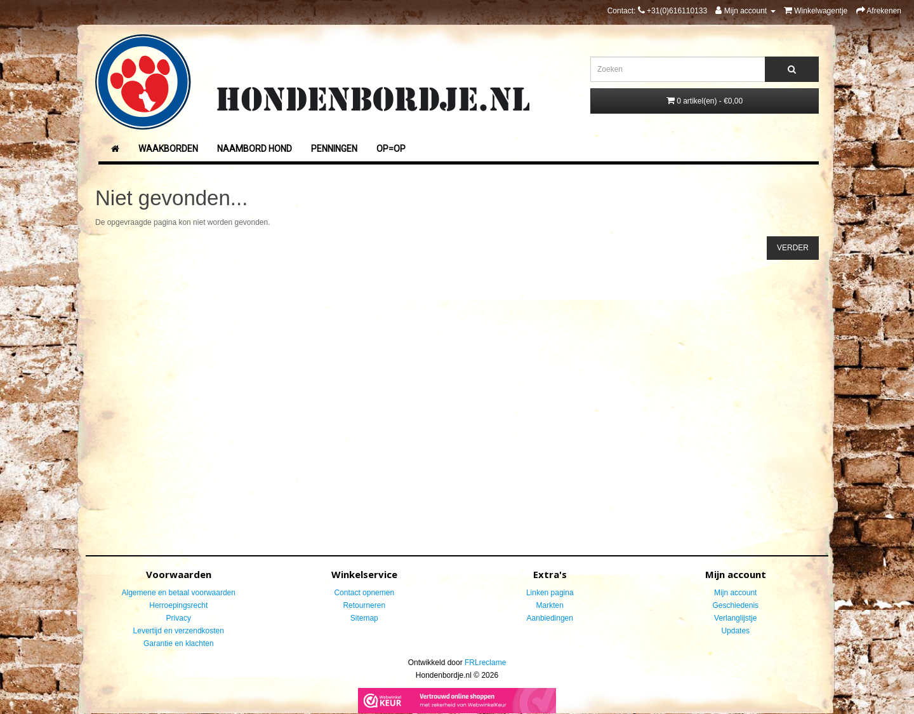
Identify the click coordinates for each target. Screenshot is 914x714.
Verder (793, 247)
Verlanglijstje (735, 618)
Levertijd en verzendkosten (178, 630)
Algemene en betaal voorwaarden (178, 592)
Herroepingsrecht (178, 605)
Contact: (657, 10)
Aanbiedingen (550, 618)
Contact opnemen (364, 592)
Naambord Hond (254, 149)
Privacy (178, 618)
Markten (550, 605)
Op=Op (391, 149)
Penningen (334, 149)
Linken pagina (550, 592)
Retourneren (364, 605)
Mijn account (735, 592)
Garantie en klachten (178, 643)
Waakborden (168, 149)
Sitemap (364, 618)
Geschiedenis (735, 605)
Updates (735, 630)
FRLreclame (485, 662)
